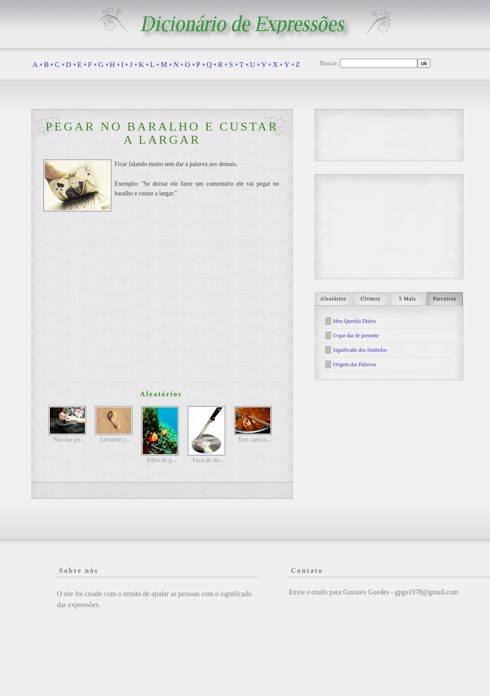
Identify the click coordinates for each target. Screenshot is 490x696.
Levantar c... (115, 439)
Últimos (370, 299)
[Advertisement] (161, 312)
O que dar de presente (356, 335)
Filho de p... (161, 460)
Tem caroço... (254, 439)
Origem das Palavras (354, 364)
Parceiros (445, 299)
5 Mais (407, 299)
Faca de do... (208, 460)
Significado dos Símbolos (360, 350)
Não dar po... (69, 439)
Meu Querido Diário (354, 321)
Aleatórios (333, 299)
